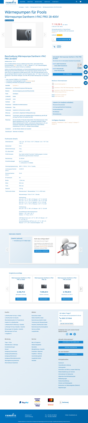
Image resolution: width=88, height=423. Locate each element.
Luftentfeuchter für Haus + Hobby (13, 315)
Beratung (38, 3)
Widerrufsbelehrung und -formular (66, 371)
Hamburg (55, 122)
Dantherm (16, 85)
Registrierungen (62, 387)
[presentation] (3, 34)
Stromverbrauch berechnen (11, 362)
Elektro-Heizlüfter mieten (37, 317)
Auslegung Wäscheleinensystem (12, 358)
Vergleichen (20, 299)
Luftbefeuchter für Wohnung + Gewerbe (14, 324)
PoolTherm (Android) (60, 94)
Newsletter (34, 347)
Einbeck (54, 124)
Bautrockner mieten (36, 315)
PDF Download (67, 74)
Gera (66, 122)
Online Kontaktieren (66, 323)
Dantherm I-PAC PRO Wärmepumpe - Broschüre (68, 87)
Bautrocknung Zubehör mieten (39, 320)
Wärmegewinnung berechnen (12, 360)
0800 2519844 (67, 318)
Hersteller (34, 360)
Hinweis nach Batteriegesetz (65, 383)
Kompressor (29, 81)
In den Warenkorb (63, 39)
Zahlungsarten (62, 367)
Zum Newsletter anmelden (71, 342)
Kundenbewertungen (10, 347)
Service (47, 3)
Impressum (61, 362)
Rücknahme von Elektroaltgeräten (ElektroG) (69, 385)
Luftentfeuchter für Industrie (11, 317)
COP (15, 65)
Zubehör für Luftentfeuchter (11, 322)
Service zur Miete (36, 329)
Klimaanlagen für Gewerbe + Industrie (14, 329)
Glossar (7, 349)
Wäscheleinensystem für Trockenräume (14, 320)
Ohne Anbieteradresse (60, 65)
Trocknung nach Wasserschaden (39, 322)
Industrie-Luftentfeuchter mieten (39, 324)
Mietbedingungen (62, 378)
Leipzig (71, 122)
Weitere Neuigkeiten (36, 344)
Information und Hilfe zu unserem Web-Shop (69, 369)
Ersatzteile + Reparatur (37, 351)
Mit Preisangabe (58, 68)
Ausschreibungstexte (37, 356)
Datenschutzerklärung (63, 381)
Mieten (30, 3)
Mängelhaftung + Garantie (38, 349)
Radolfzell (61, 122)
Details (54, 32)
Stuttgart (76, 122)
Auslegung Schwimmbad (11, 351)
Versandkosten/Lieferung (64, 365)
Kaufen (22, 3)
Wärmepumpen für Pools (35, 7)
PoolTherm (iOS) (59, 96)
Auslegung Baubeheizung (11, 353)
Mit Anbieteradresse (59, 64)
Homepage (21, 7)
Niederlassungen (44, 246)
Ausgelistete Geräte (36, 358)
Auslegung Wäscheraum (11, 356)
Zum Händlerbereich (71, 354)
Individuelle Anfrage (41, 251)
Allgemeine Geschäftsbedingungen (66, 376)
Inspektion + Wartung (37, 353)
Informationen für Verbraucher (65, 374)
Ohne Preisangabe (58, 70)
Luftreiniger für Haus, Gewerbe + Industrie (15, 327)
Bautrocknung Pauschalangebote (40, 327)
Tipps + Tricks (8, 342)
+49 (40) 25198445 (52, 415)
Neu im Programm (36, 342)
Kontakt (55, 3)
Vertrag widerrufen (71, 347)
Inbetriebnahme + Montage (11, 344)
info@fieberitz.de (73, 415)
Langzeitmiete (35, 331)
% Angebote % (8, 333)
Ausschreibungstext (61, 84)
